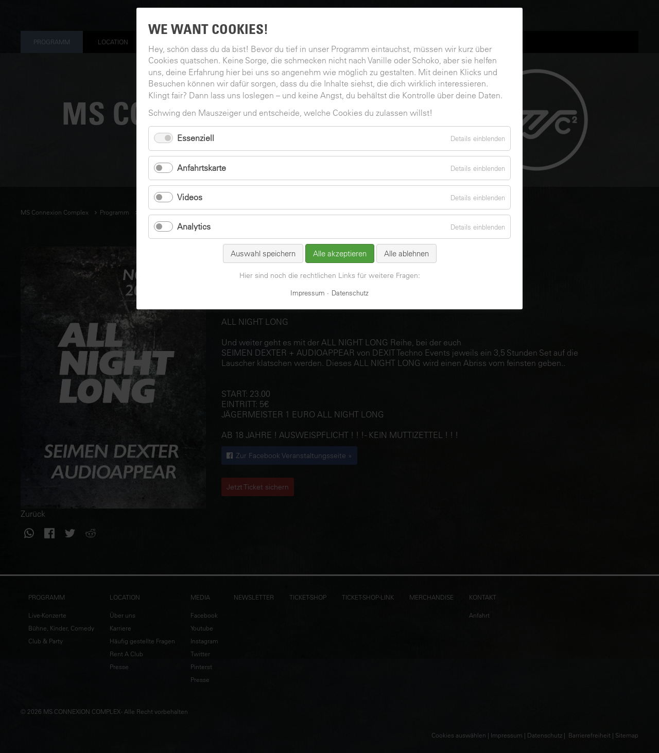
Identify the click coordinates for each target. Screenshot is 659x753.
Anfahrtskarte (201, 168)
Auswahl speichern (263, 253)
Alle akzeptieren (340, 253)
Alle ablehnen (406, 253)
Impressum (307, 292)
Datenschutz (350, 292)
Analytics (194, 226)
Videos (189, 197)
